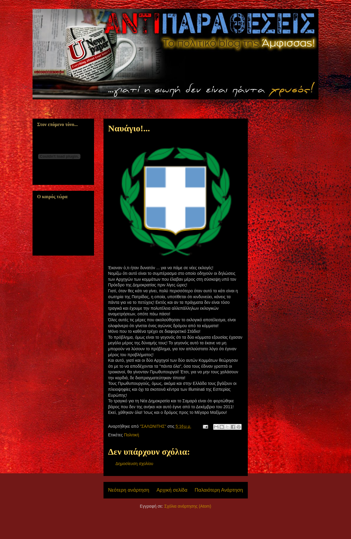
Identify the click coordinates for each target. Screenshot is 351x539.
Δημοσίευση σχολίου (134, 463)
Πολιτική (131, 435)
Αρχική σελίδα (171, 490)
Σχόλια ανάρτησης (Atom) (187, 506)
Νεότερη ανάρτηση (128, 490)
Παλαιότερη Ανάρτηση (219, 490)
